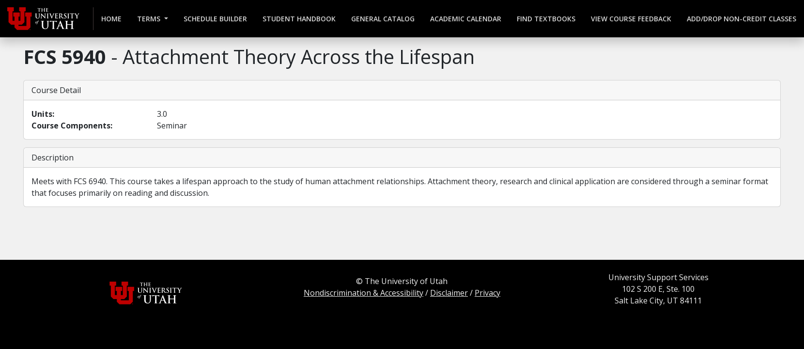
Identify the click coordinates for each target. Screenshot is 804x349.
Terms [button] (149, 18)
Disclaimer (449, 292)
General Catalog (383, 18)
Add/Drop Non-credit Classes (741, 18)
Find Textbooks (546, 18)
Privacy (487, 292)
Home (111, 18)
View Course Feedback (631, 18)
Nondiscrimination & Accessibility (363, 292)
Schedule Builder (215, 18)
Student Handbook (299, 18)
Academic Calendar (465, 18)
